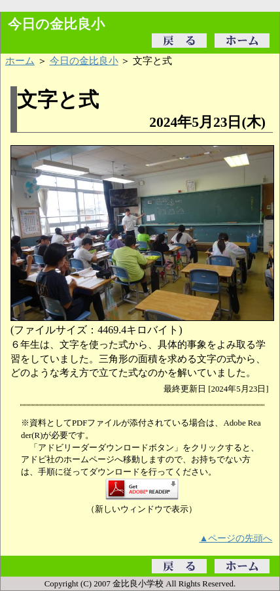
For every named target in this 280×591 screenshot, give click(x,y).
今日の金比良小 (84, 60)
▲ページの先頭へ (236, 538)
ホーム (20, 60)
